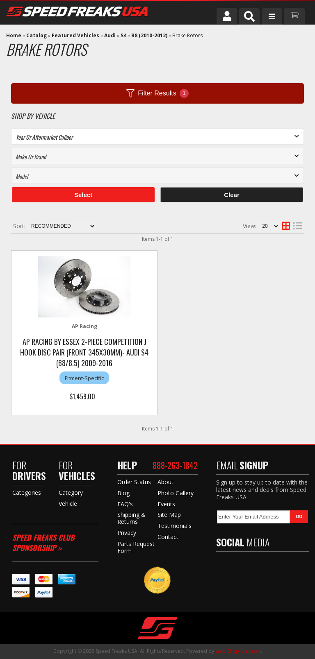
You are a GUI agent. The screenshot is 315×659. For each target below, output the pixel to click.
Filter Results (157, 93)
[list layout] (297, 226)
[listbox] (157, 136)
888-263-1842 (175, 465)
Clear (232, 194)
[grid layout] (285, 226)
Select (83, 194)
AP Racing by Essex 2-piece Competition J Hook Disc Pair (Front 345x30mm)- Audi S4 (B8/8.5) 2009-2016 (84, 352)
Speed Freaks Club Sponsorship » (43, 542)
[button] (249, 16)
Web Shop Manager (238, 651)
